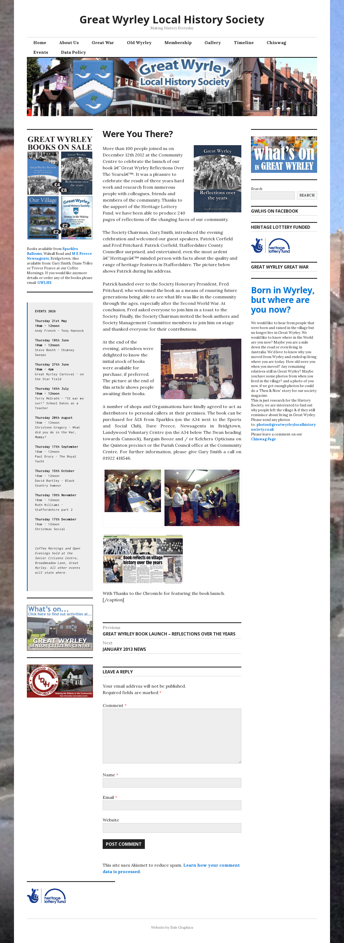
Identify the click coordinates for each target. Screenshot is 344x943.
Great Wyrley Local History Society (172, 19)
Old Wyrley (139, 42)
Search (256, 189)
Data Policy (73, 52)
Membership (178, 42)
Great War (103, 42)
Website (111, 820)
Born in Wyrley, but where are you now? (283, 299)
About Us (69, 42)
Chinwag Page (263, 439)
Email (110, 797)
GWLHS (44, 282)
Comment (115, 705)
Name (110, 774)
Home (39, 42)
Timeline (244, 42)
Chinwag (276, 42)
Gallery (213, 42)
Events (40, 52)
